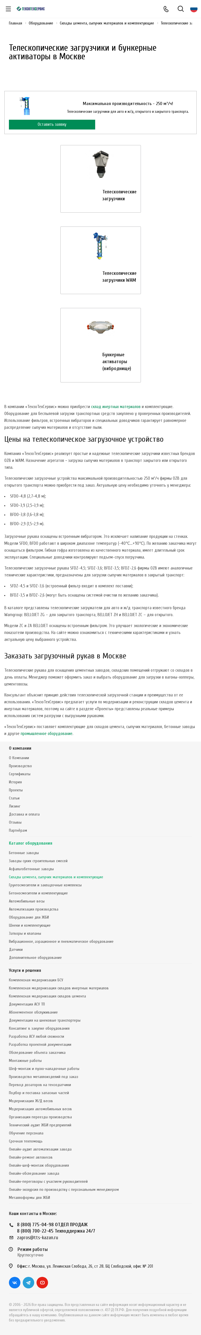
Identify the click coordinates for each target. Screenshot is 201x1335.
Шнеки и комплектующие (30, 925)
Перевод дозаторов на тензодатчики (40, 1084)
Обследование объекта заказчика (37, 1052)
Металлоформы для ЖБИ (29, 1197)
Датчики (16, 949)
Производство (20, 765)
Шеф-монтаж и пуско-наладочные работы (44, 1068)
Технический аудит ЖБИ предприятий (40, 1125)
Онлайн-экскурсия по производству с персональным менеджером (64, 1189)
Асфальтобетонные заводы (31, 868)
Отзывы (15, 822)
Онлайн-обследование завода (34, 1173)
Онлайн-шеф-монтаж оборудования (39, 1165)
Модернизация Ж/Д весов (31, 1100)
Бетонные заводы (24, 852)
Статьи (14, 798)
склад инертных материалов (116, 406)
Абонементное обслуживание (33, 1012)
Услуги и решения (25, 970)
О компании (20, 748)
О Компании (19, 757)
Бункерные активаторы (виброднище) (116, 361)
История (15, 782)
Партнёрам (18, 830)
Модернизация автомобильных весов (40, 1109)
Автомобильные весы (27, 901)
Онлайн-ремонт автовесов (31, 1157)
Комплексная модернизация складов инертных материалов (59, 988)
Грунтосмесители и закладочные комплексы (45, 885)
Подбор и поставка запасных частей (39, 1092)
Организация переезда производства (40, 1117)
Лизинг (14, 806)
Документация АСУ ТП (27, 1004)
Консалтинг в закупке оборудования (39, 1028)
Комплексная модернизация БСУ (36, 980)
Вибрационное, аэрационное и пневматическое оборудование (61, 941)
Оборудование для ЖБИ (29, 917)
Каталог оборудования (30, 843)
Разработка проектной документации (40, 1044)
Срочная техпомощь (26, 1141)
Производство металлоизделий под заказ (43, 1076)
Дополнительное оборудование (35, 957)
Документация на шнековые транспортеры (45, 1020)
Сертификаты (19, 774)
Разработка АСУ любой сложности (36, 1036)
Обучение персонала (26, 1133)
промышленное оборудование (46, 733)
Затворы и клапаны (25, 933)
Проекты (16, 790)
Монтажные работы (25, 1060)
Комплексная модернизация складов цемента (47, 996)
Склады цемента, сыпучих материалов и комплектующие (56, 877)
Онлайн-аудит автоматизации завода (40, 1149)
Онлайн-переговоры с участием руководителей (48, 1181)
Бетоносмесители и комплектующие (38, 893)
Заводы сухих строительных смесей (38, 860)
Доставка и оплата (24, 814)
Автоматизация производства (33, 909)
